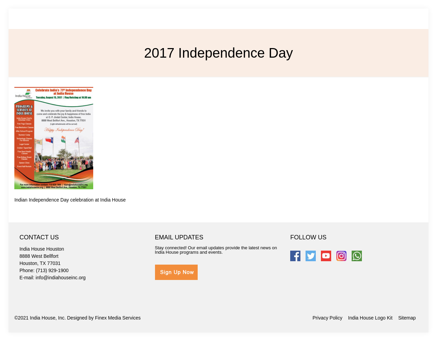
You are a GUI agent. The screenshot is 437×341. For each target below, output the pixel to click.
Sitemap (406, 318)
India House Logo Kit (370, 318)
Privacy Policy (327, 318)
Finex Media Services (118, 318)
